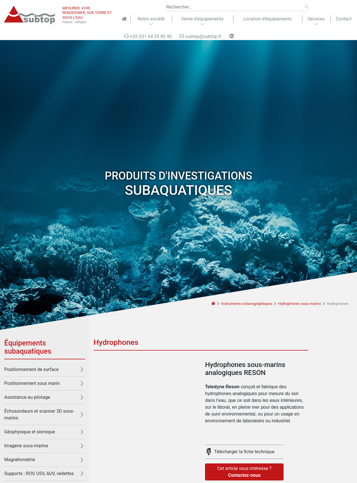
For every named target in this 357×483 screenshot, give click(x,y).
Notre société (151, 19)
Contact (344, 19)
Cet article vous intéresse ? (244, 472)
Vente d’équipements (202, 19)
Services (316, 19)
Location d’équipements (267, 19)
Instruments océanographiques (246, 303)
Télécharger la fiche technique (244, 451)
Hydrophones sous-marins (299, 303)
